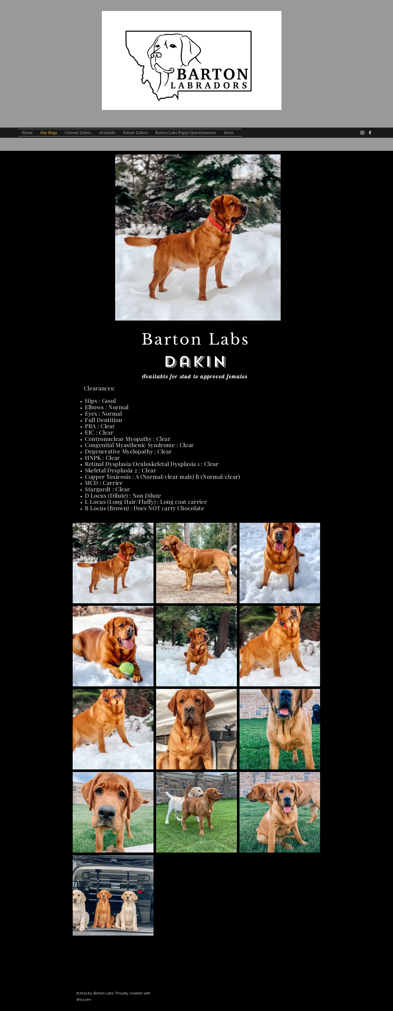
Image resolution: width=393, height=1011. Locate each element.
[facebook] (370, 132)
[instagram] (362, 132)
